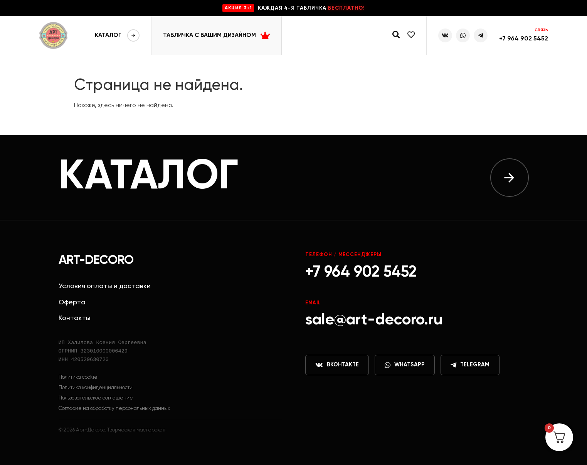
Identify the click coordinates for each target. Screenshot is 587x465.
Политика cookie (78, 377)
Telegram (470, 365)
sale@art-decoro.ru (373, 320)
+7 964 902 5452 (523, 39)
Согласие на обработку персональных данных (114, 408)
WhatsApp (405, 365)
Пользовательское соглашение (96, 398)
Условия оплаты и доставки (105, 286)
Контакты (75, 318)
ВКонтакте (337, 365)
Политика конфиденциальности (96, 387)
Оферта (72, 302)
